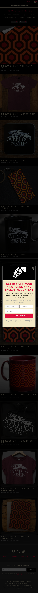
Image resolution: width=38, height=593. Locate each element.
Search (6, 2)
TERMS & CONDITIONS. (17, 583)
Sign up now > (19, 316)
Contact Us (19, 559)
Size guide (31, 556)
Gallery (15, 556)
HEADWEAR (30, 15)
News (9, 556)
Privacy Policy (20, 574)
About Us (23, 556)
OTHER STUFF (8, 17)
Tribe (13, 587)
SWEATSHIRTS (18, 15)
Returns (11, 559)
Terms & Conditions (22, 573)
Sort (13, 22)
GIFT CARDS (19, 17)
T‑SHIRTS (7, 15)
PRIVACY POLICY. (28, 583)
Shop (5, 556)
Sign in (29, 1)
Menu (2, 2)
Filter (22, 22)
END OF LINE (30, 17)
